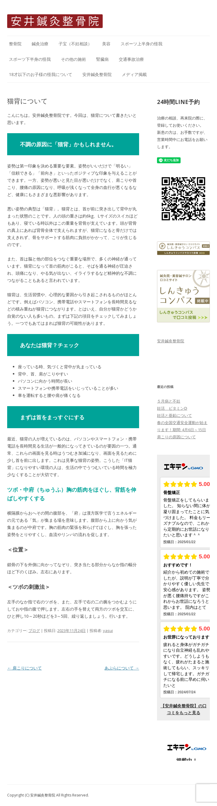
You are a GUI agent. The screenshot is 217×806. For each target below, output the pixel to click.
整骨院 (15, 43)
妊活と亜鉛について (174, 415)
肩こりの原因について (176, 437)
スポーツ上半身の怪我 (141, 43)
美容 (106, 43)
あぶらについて (121, 668)
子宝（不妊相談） (75, 43)
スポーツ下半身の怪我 (30, 59)
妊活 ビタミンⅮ (172, 408)
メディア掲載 (134, 74)
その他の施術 (73, 59)
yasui (108, 630)
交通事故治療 (131, 59)
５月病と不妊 (168, 401)
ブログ (34, 630)
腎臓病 (102, 59)
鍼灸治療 (40, 43)
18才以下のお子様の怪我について (40, 74)
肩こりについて (24, 668)
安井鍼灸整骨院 (97, 74)
